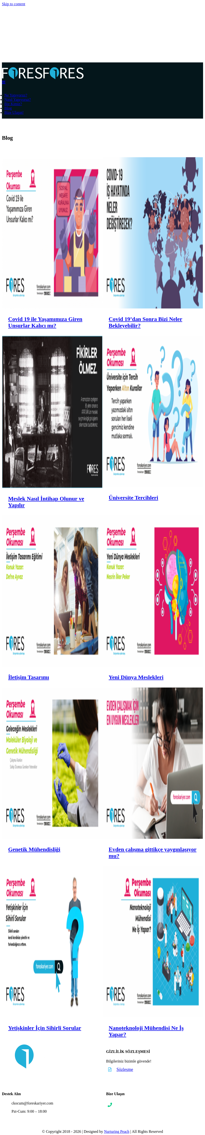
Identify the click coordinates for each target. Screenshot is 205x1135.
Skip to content (13, 4)
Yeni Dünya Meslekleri (134, 677)
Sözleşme (125, 1069)
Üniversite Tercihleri (131, 498)
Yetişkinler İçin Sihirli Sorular (44, 1028)
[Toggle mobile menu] (4, 82)
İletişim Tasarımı (28, 677)
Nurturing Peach (116, 1131)
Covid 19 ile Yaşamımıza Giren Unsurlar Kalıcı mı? (45, 322)
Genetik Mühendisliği (34, 849)
